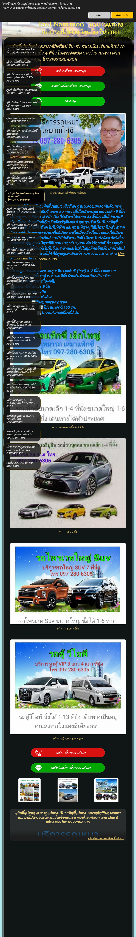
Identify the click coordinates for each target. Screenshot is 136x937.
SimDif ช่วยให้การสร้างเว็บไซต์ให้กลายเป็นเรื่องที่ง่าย (67, 925)
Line (70, 268)
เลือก (99, 15)
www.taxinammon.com (59, 894)
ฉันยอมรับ (122, 15)
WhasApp (85, 268)
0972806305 (111, 268)
